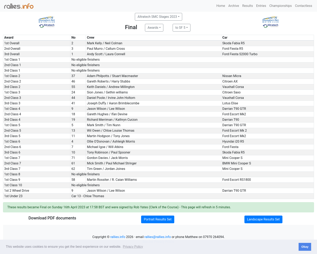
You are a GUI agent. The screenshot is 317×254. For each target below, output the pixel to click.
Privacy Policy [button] (133, 246)
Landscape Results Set (263, 219)
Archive (233, 6)
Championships (280, 6)
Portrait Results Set (157, 219)
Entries (261, 6)
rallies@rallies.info (158, 237)
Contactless (303, 6)
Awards (153, 28)
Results (247, 6)
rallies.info (117, 237)
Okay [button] (304, 246)
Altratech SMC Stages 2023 (157, 17)
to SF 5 (180, 28)
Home (220, 6)
